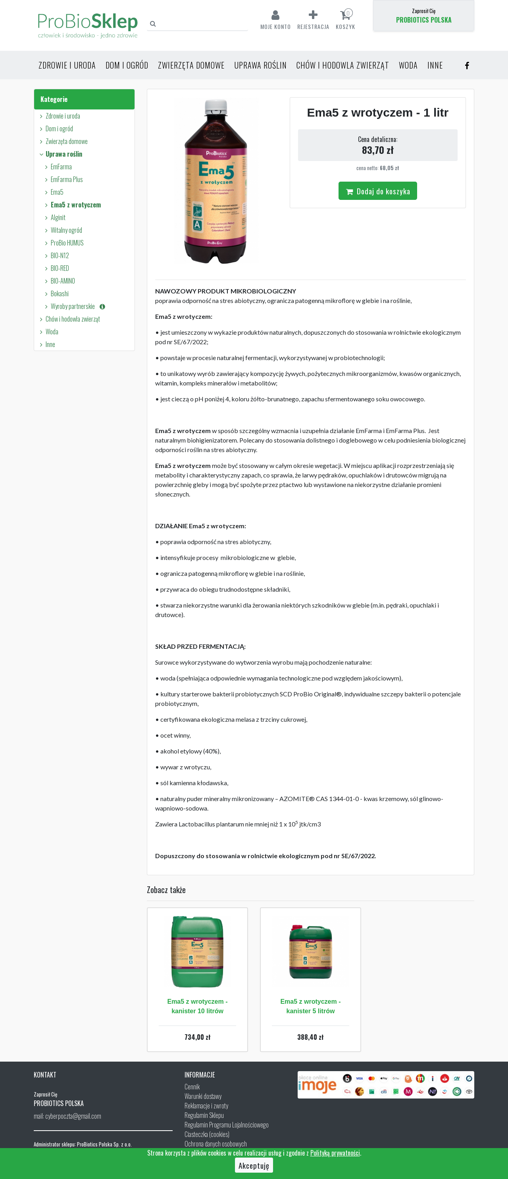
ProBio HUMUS (63, 242)
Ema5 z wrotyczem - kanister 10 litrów (197, 1006)
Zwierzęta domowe (191, 65)
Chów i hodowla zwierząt (342, 65)
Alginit (53, 217)
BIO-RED (55, 268)
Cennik (192, 1086)
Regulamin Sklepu (204, 1115)
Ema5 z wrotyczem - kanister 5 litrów (310, 1006)
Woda (408, 65)
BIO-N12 (55, 255)
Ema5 (53, 192)
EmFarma (57, 166)
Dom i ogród (127, 65)
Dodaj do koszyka (377, 190)
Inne (435, 65)
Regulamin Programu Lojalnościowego (227, 1124)
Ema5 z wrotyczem (71, 204)
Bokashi (55, 293)
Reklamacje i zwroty (206, 1105)
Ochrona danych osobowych (216, 1143)
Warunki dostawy (203, 1096)
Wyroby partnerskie (74, 306)
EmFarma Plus (62, 179)
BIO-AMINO (58, 281)
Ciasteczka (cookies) (207, 1134)
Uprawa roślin (260, 65)
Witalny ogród (62, 230)
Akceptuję (254, 1165)
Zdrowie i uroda (67, 65)
